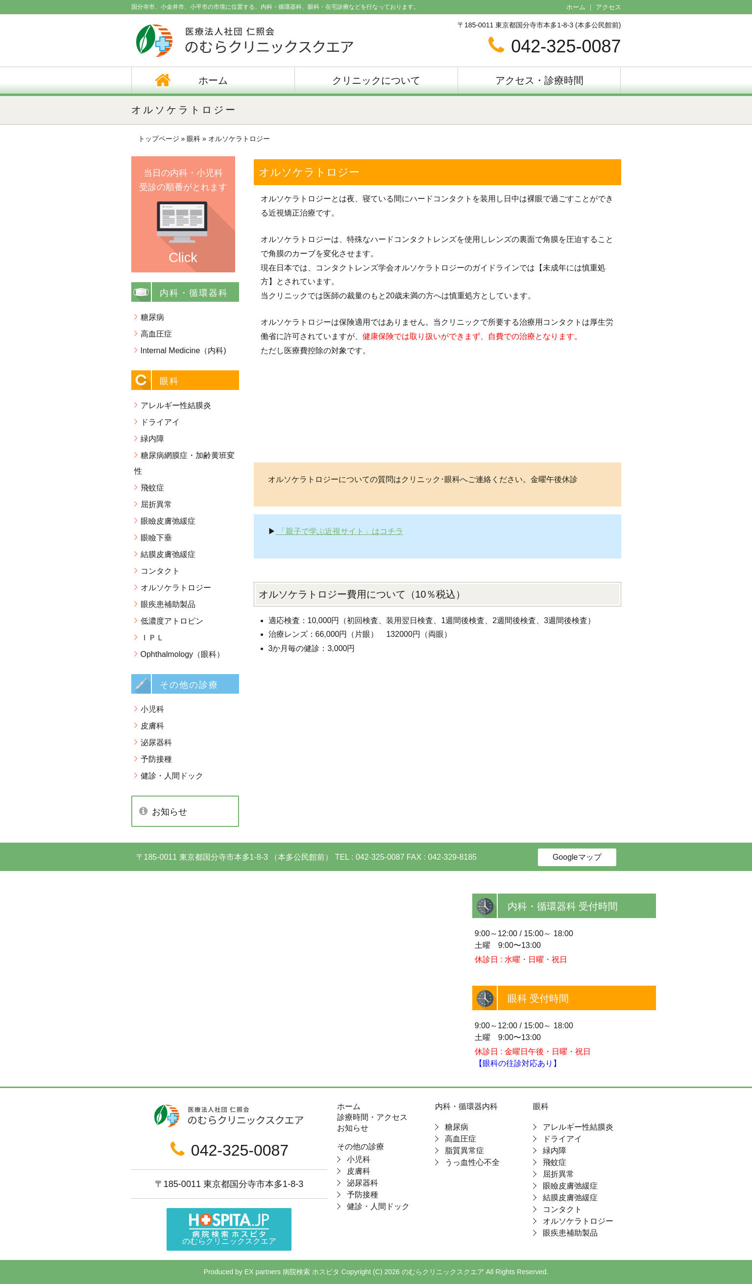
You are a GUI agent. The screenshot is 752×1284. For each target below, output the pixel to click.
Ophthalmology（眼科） (183, 654)
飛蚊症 (152, 488)
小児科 (152, 709)
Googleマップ (577, 857)
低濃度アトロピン (172, 621)
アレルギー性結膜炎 (176, 405)
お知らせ (169, 812)
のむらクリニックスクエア (229, 1229)
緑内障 (152, 439)
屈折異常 (156, 504)
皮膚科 (152, 726)
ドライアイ (160, 422)
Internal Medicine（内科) (183, 350)
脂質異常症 (464, 1150)
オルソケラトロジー (176, 587)
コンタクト (160, 571)
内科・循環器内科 (466, 1107)
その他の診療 (360, 1147)
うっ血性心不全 (472, 1162)
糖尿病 (152, 317)
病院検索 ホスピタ (311, 1272)
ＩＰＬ (152, 637)
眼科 (541, 1107)
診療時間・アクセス (372, 1117)
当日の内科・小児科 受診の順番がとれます (183, 216)
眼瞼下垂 (156, 537)
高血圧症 (156, 334)
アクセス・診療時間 (539, 80)
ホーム (575, 7)
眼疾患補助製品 (168, 604)
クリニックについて (376, 80)
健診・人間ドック (172, 776)
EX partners (262, 1272)
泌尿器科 (156, 742)
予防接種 (156, 759)
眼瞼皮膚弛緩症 (168, 521)
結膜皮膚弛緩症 (168, 554)
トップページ (158, 139)
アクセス (608, 7)
